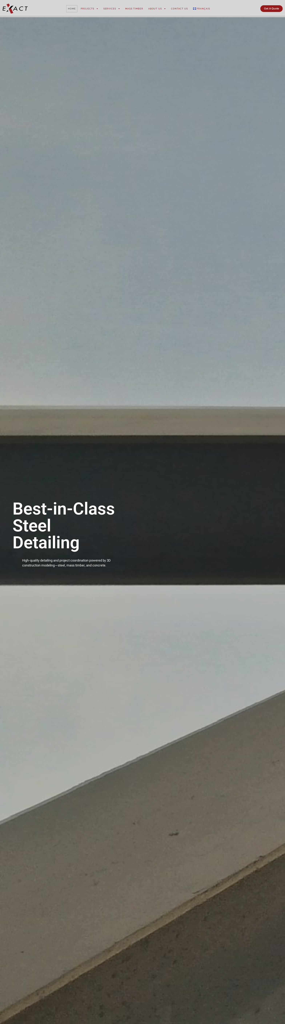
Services (111, 9)
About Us (157, 9)
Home (72, 8)
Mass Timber (134, 8)
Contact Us (179, 8)
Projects (89, 9)
